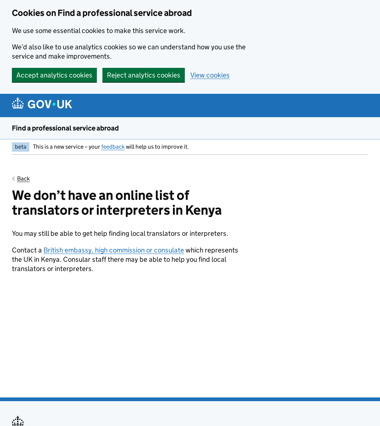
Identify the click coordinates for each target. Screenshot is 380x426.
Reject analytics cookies (143, 75)
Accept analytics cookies (54, 75)
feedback (113, 146)
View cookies (210, 75)
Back (23, 178)
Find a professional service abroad (65, 128)
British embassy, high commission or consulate (113, 250)
